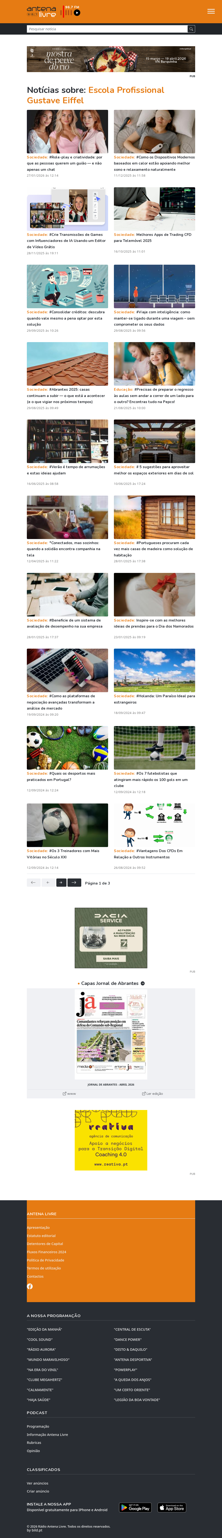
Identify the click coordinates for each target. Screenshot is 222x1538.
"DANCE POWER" (128, 1339)
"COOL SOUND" (40, 1339)
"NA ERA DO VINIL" (42, 1369)
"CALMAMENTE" (40, 1390)
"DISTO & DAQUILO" (130, 1349)
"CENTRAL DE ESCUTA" (132, 1329)
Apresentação (38, 1227)
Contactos (35, 1276)
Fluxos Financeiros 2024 (46, 1252)
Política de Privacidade (45, 1260)
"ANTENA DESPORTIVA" (133, 1359)
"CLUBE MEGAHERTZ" (44, 1379)
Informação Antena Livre (47, 1434)
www (69, 1093)
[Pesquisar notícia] (107, 29)
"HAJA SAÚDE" (38, 1399)
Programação (38, 1426)
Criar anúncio (38, 1491)
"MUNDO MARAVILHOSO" (48, 1359)
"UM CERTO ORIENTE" (132, 1390)
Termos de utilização (44, 1268)
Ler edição (152, 1093)
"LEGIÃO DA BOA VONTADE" (137, 1399)
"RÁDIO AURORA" (41, 1349)
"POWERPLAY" (125, 1369)
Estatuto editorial (41, 1235)
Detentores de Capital (45, 1243)
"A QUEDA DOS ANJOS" (132, 1379)
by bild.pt (34, 1530)
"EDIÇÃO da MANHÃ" (44, 1329)
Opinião (33, 1450)
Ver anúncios (37, 1483)
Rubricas (34, 1442)
